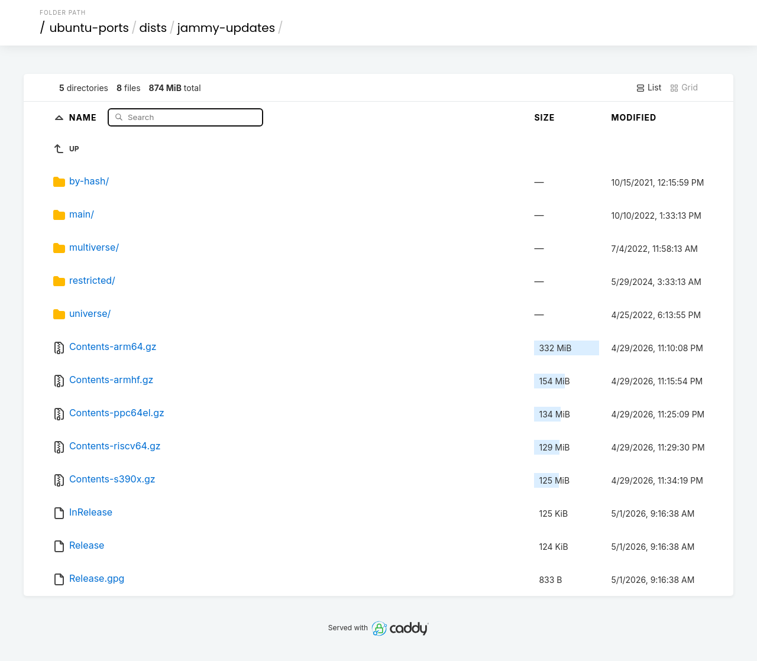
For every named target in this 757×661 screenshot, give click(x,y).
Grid (683, 87)
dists (153, 28)
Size (544, 117)
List (648, 87)
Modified (633, 117)
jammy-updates (226, 28)
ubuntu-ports (90, 28)
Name (84, 117)
